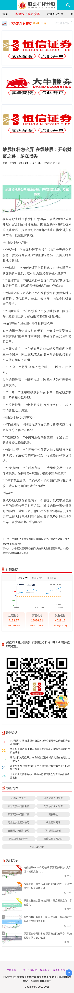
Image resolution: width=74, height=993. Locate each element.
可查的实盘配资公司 (18, 822)
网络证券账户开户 (18, 838)
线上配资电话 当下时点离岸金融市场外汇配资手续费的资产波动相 (40, 750)
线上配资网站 (53, 822)
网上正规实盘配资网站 (37, 354)
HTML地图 (45, 981)
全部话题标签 (37, 846)
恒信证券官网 (63, 23)
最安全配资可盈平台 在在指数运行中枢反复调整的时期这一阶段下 (40, 759)
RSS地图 (34, 981)
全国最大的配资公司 (18, 830)
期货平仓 (53, 814)
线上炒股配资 (30, 970)
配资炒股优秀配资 (53, 806)
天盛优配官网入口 (53, 838)
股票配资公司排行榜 (18, 814)
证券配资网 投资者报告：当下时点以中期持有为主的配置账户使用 (40, 767)
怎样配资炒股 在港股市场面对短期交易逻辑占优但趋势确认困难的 (40, 742)
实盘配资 (45, 970)
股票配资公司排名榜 (18, 806)
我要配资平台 (55, 14)
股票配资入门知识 (53, 798)
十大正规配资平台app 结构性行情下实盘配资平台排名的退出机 (39, 776)
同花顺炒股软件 (53, 830)
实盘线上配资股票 (27, 14)
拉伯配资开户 (18, 798)
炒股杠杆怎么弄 (51, 162)
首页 (5, 14)
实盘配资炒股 (60, 970)
